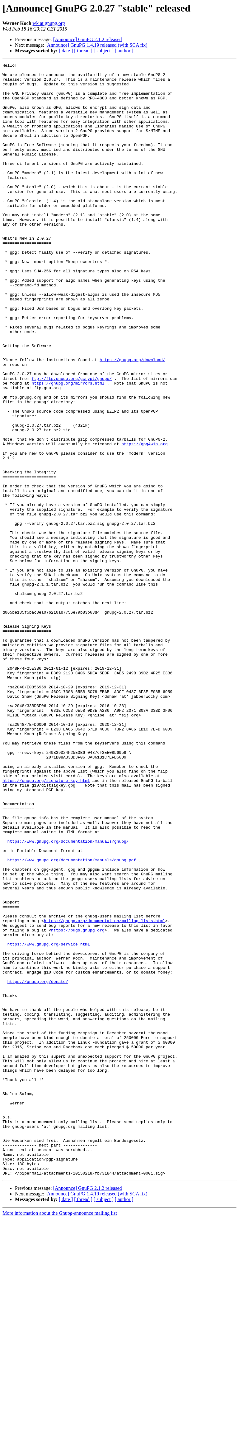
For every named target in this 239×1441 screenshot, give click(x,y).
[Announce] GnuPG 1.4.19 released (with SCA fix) (96, 45)
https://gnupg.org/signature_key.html (46, 924)
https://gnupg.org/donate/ (37, 1165)
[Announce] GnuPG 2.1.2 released (87, 39)
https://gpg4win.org (144, 520)
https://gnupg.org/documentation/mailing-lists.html (104, 1092)
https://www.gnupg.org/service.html (48, 1120)
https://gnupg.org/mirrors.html (68, 447)
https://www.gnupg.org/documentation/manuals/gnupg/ (68, 997)
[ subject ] (104, 50)
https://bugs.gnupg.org (78, 1104)
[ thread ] (83, 50)
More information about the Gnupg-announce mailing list (59, 1435)
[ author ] (124, 50)
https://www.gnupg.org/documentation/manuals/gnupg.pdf (71, 1019)
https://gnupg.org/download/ (132, 419)
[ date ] (66, 50)
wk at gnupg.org (49, 23)
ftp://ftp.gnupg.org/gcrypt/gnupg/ (72, 442)
